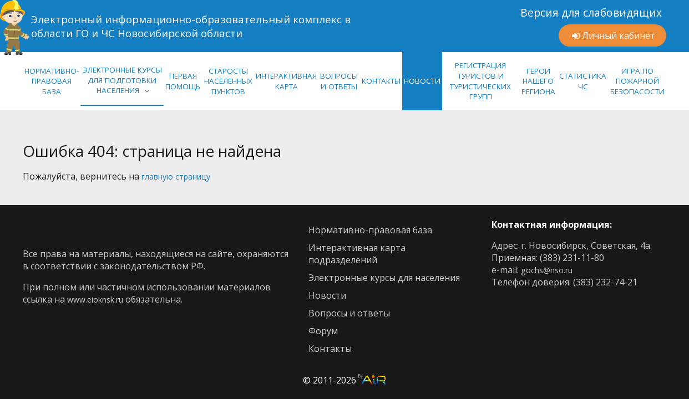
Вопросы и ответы (349, 313)
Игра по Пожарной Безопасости (637, 81)
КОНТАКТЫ (381, 81)
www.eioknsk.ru (100, 299)
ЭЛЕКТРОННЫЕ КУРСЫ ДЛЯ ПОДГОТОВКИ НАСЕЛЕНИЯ (122, 80)
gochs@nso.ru (550, 270)
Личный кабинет (618, 35)
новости (327, 295)
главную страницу (181, 176)
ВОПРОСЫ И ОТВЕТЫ (339, 81)
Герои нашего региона (538, 81)
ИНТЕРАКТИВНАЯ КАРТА (286, 81)
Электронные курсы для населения (384, 278)
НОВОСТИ (422, 81)
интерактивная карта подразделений (357, 254)
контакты (330, 348)
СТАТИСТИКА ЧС (582, 81)
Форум (323, 331)
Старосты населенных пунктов (228, 81)
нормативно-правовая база (51, 81)
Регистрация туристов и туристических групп (480, 80)
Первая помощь (182, 81)
